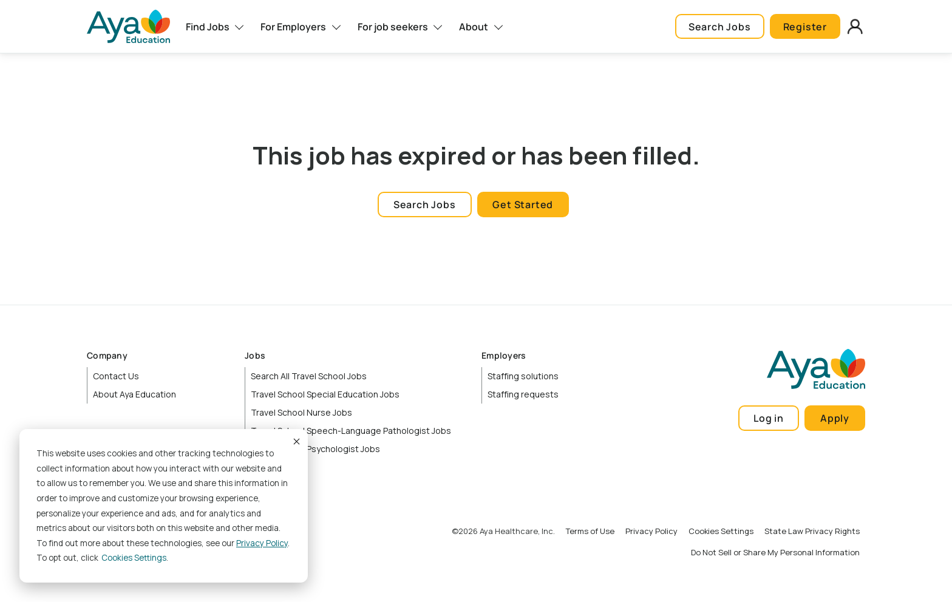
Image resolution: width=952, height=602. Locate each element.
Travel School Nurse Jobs (301, 412)
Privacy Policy (262, 543)
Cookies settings (133, 557)
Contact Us (116, 376)
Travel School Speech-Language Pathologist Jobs (351, 430)
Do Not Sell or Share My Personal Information (775, 552)
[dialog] (163, 506)
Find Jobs (207, 26)
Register (805, 26)
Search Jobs (719, 26)
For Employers (293, 26)
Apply (834, 418)
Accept (296, 441)
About (473, 26)
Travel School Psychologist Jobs (315, 449)
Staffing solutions (523, 376)
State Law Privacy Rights (812, 531)
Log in (768, 418)
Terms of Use (590, 531)
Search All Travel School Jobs (309, 376)
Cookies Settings (720, 531)
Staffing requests (523, 394)
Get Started (522, 204)
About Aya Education (134, 394)
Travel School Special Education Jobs (325, 394)
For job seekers (393, 26)
